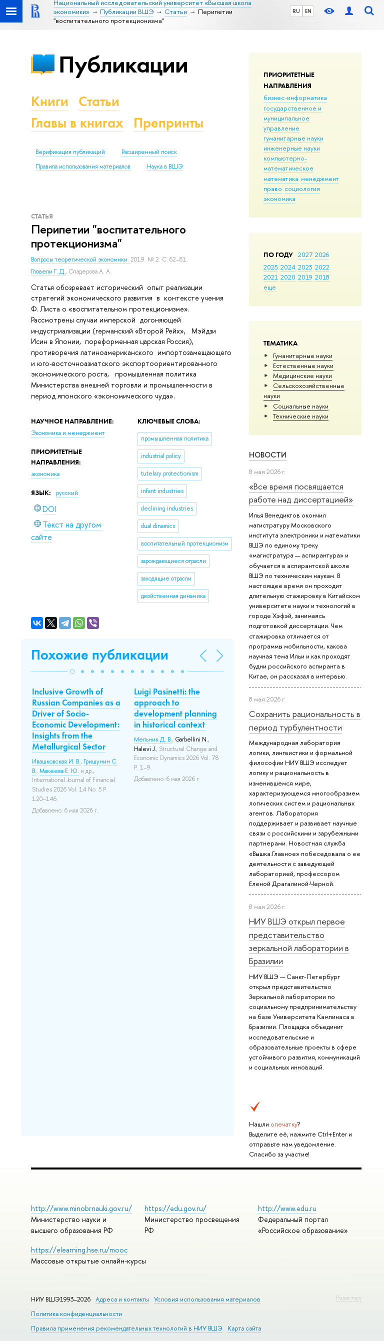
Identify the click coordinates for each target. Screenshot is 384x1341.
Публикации (123, 64)
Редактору (349, 1297)
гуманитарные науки (294, 138)
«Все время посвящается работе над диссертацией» (301, 492)
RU (296, 11)
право (273, 188)
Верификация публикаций (70, 152)
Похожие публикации (99, 655)
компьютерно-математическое (289, 163)
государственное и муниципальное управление (293, 118)
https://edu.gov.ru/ (175, 1208)
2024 (288, 267)
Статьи (99, 101)
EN (308, 11)
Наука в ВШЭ (164, 166)
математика (281, 178)
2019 (305, 277)
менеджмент (320, 178)
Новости (267, 455)
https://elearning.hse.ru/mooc (79, 1249)
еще (270, 287)
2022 (322, 267)
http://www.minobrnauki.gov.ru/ (81, 1208)
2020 (288, 277)
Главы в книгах (77, 123)
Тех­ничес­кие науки (300, 416)
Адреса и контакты (122, 1299)
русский (67, 493)
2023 (305, 267)
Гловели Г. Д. (48, 272)
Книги (49, 101)
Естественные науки (303, 365)
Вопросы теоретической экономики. (80, 260)
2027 (305, 254)
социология (302, 188)
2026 (322, 254)
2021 (271, 277)
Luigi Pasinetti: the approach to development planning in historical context (175, 708)
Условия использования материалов (207, 1299)
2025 (271, 267)
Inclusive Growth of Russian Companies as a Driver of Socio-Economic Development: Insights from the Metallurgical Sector (76, 719)
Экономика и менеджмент (67, 433)
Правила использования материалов (83, 166)
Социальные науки (300, 406)
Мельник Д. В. (153, 740)
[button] (73, 671)
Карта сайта (244, 1328)
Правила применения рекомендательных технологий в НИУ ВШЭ (126, 1328)
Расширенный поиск (149, 152)
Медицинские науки (302, 375)
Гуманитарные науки (302, 355)
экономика (280, 198)
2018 (322, 277)
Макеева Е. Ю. (59, 771)
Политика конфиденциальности (76, 1314)
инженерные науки (292, 148)
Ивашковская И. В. (56, 762)
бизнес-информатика (295, 97)
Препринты (169, 123)
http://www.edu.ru (287, 1208)
